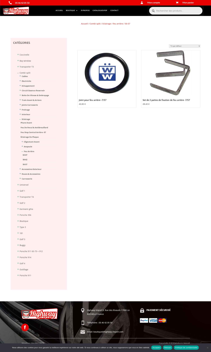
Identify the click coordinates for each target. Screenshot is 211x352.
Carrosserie (27, 178)
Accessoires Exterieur (31, 169)
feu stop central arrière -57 (33, 132)
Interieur (26, 114)
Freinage (26, 109)
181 (21, 233)
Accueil (59, 10)
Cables (25, 76)
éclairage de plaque (30, 137)
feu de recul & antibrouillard (34, 127)
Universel (24, 184)
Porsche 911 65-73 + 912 (31, 251)
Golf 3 (22, 239)
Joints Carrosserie (30, 105)
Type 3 (23, 227)
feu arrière (118, 23)
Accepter (156, 347)
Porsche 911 (25, 275)
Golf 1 (22, 190)
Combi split (95, 23)
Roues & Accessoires (31, 174)
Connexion (16, 29)
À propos (85, 10)
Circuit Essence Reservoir (33, 90)
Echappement (28, 86)
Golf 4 (22, 263)
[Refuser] (207, 347)
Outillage (24, 269)
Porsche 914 (25, 257)
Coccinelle (24, 54)
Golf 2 (22, 203)
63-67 (25, 155)
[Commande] (184, 46)
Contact (114, 10)
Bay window (25, 60)
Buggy (22, 245)
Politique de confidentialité (186, 347)
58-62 (25, 159)
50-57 (25, 164)
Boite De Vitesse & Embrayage (35, 95)
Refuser (167, 347)
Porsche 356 (25, 215)
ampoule (28, 146)
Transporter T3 (27, 66)
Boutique (70, 10)
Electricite (26, 81)
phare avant (26, 122)
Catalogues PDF (100, 10)
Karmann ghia (26, 209)
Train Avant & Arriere (31, 100)
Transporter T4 (27, 197)
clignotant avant (32, 141)
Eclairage (106, 23)
